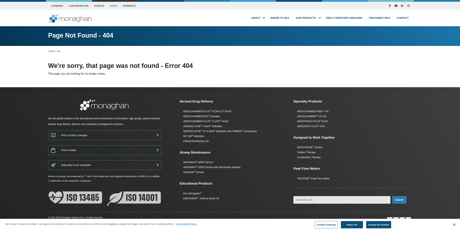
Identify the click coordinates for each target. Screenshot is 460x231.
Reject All (352, 227)
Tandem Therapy (306, 152)
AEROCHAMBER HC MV (311, 116)
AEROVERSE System (310, 147)
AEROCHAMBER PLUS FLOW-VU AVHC (207, 111)
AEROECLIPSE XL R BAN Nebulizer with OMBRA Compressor (220, 131)
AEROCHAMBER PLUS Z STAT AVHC (206, 121)
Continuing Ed (79, 5)
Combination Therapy (309, 157)
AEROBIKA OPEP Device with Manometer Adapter (212, 167)
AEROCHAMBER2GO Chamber (201, 116)
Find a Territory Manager (344, 17)
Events (99, 5)
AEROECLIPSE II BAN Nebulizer (203, 126)
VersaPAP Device (193, 172)
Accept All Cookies (378, 227)
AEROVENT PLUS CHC (311, 126)
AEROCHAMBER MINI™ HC (313, 111)
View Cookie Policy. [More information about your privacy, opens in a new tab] (186, 226)
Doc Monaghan (192, 193)
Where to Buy (279, 17)
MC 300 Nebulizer (194, 136)
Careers (57, 5)
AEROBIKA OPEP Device (198, 162)
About (255, 17)
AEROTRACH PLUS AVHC (312, 121)
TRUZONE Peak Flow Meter (313, 178)
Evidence (129, 5)
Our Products (306, 17)
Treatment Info (379, 17)
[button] (263, 17)
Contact (403, 17)
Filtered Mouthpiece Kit (196, 141)
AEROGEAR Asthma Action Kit (201, 198)
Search (399, 199)
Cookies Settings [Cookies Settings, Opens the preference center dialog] (326, 227)
